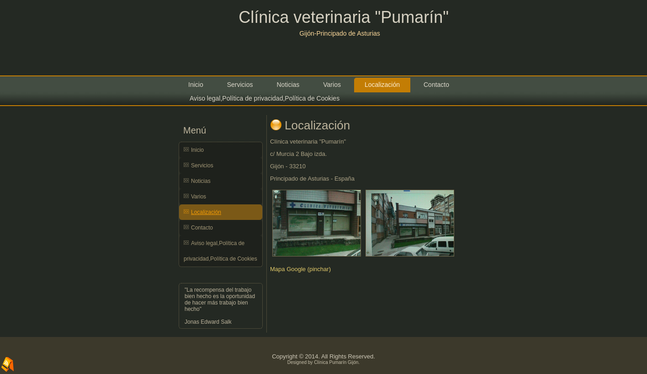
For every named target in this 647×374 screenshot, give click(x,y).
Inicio (195, 84)
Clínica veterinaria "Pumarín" (344, 17)
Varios (332, 84)
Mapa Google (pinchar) (300, 269)
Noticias (287, 84)
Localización (382, 84)
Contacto (436, 84)
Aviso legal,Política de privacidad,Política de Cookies (264, 98)
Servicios (240, 84)
